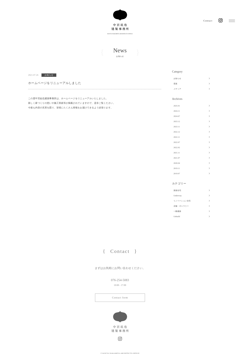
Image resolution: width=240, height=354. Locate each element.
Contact (207, 20)
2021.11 (177, 153)
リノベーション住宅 (182, 201)
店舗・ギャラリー (181, 206)
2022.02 (177, 147)
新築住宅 (177, 190)
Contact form (120, 301)
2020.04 (177, 163)
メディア (177, 89)
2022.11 (177, 137)
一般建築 (177, 211)
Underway (178, 196)
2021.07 (177, 158)
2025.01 (177, 106)
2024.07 (177, 116)
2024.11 (177, 111)
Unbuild (177, 216)
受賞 (175, 84)
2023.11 (177, 127)
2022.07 (177, 142)
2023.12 (177, 121)
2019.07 (177, 173)
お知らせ (177, 78)
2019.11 (177, 168)
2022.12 (177, 132)
